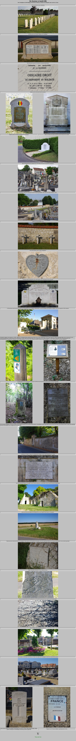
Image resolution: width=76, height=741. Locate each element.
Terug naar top (38, 737)
